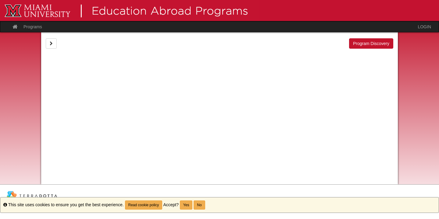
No (199, 205)
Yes (186, 205)
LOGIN (424, 26)
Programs (32, 26)
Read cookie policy (143, 205)
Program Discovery (371, 43)
